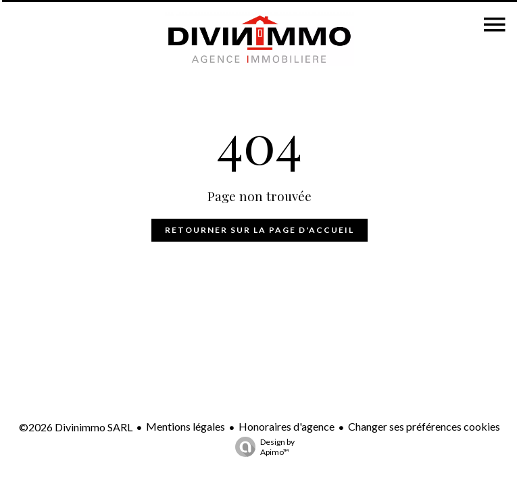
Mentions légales (185, 426)
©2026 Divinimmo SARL (75, 427)
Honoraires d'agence (287, 426)
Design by (261, 447)
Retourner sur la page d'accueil (259, 230)
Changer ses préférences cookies (424, 426)
